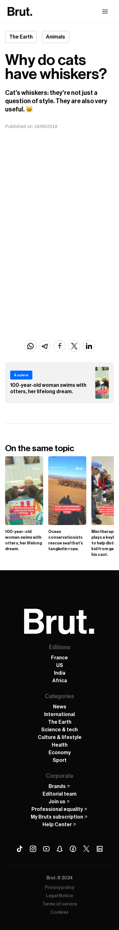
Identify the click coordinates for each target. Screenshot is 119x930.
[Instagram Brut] (33, 848)
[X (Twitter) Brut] (86, 848)
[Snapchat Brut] (59, 848)
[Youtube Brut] (46, 848)
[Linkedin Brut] (99, 848)
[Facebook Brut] (73, 848)
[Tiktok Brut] (19, 848)
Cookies (59, 912)
